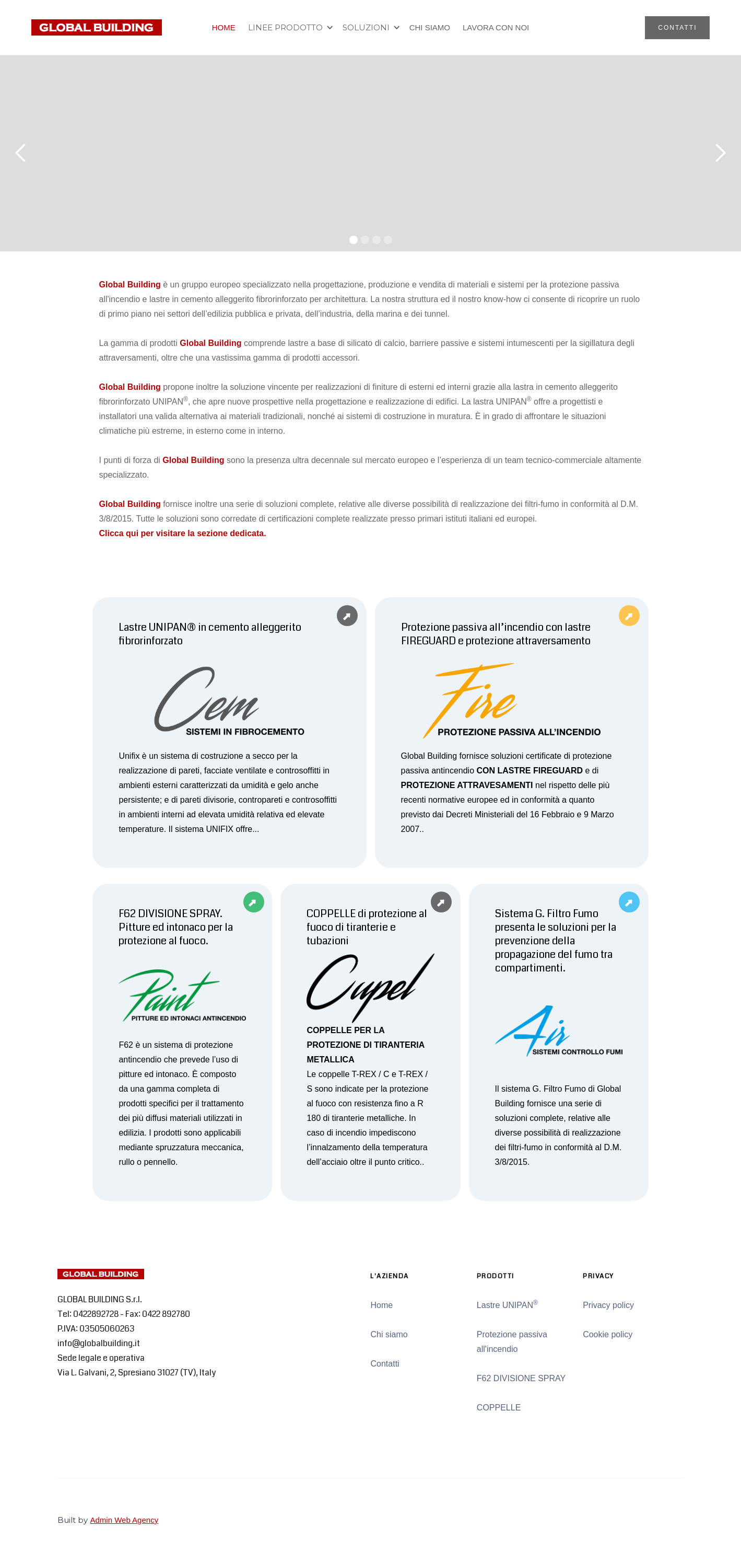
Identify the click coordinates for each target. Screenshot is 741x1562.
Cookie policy (607, 1334)
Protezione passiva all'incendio (512, 1341)
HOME (224, 27)
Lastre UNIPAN (507, 1304)
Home (381, 1305)
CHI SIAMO (429, 27)
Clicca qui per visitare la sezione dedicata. (182, 533)
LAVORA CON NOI (496, 27)
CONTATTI (677, 27)
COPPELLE (499, 1407)
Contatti (384, 1363)
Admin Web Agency (124, 1519)
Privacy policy (608, 1305)
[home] (96, 27)
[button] (289, 27)
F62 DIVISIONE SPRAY (521, 1378)
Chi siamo (388, 1334)
